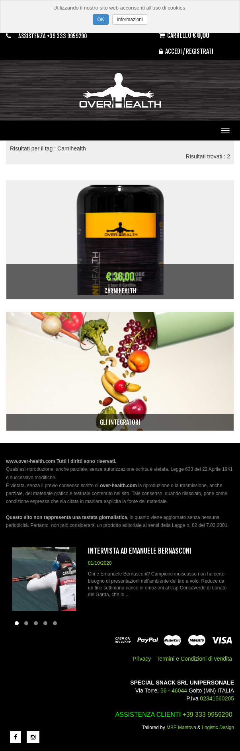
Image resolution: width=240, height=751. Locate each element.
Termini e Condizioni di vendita (194, 658)
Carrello (184, 35)
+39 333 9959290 (207, 714)
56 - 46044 (173, 690)
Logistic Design (218, 727)
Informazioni (129, 19)
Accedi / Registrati (186, 51)
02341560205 (217, 698)
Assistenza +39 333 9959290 (52, 36)
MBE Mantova (181, 727)
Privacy (142, 658)
